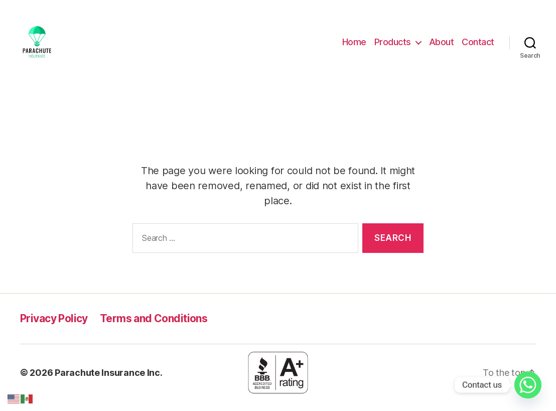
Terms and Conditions (153, 328)
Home (354, 47)
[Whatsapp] (527, 384)
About (441, 47)
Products (392, 47)
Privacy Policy (54, 328)
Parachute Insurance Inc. (109, 382)
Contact (478, 47)
